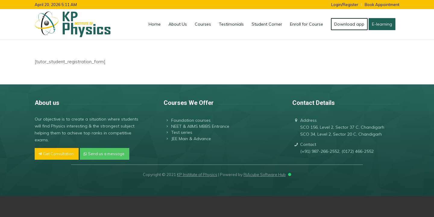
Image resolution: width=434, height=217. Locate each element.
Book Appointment (382, 4)
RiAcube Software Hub (265, 174)
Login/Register (344, 4)
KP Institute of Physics (197, 174)
